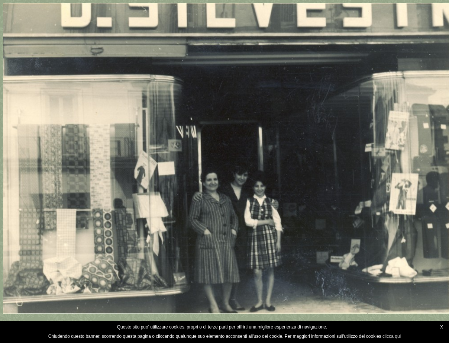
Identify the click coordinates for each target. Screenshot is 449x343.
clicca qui (391, 336)
